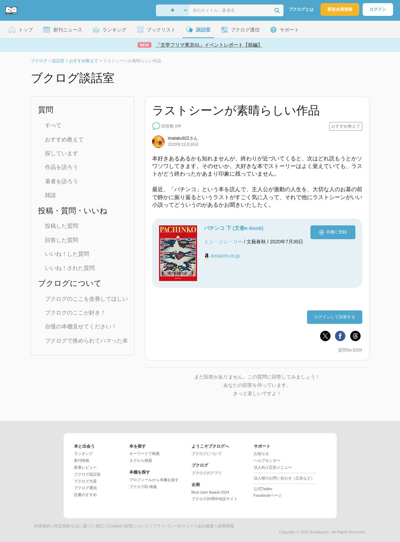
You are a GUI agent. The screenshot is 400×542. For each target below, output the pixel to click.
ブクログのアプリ (207, 473)
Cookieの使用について (128, 526)
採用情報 (225, 526)
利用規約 (42, 526)
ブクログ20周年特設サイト (215, 499)
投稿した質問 (61, 226)
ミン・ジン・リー (223, 241)
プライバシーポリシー (173, 526)
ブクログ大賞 (85, 481)
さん (183, 138)
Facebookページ (268, 495)
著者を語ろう (61, 181)
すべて (53, 125)
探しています (61, 153)
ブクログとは (301, 9)
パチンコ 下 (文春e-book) (234, 228)
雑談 (50, 195)
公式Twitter (263, 489)
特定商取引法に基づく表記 (79, 526)
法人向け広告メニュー (273, 467)
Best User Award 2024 (210, 492)
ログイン (378, 9)
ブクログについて (207, 453)
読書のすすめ (85, 495)
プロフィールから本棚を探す (154, 480)
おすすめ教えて (64, 139)
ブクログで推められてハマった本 (86, 341)
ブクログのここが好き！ (75, 313)
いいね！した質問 (67, 254)
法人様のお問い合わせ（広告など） (284, 478)
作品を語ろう (61, 167)
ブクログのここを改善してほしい (86, 299)
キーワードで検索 (144, 453)
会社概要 (205, 526)
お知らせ (261, 453)
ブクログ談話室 (87, 474)
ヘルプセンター (267, 460)
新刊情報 (81, 460)
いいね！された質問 (70, 268)
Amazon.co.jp (225, 256)
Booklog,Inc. (320, 532)
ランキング (83, 453)
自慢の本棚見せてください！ (81, 326)
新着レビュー (85, 467)
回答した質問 (61, 240)
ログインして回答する (334, 317)
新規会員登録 (339, 9)
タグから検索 (140, 460)
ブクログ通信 (85, 488)
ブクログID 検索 (143, 487)
